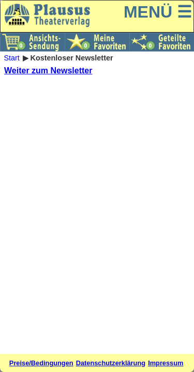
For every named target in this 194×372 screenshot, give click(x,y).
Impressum (165, 363)
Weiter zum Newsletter (48, 70)
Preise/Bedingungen (41, 363)
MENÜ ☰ (158, 12)
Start (11, 58)
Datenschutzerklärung (110, 363)
